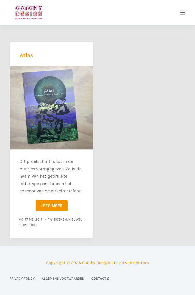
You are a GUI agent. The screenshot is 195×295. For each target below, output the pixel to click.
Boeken (60, 219)
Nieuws (74, 219)
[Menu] (182, 12)
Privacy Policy (22, 279)
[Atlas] (51, 107)
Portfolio (28, 225)
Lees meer (52, 205)
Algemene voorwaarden (63, 279)
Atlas (26, 55)
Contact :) (100, 279)
